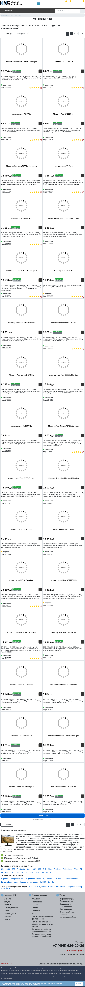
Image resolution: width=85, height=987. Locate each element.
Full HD (43, 882)
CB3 (2, 869)
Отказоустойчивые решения (67, 913)
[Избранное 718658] (40, 655)
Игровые (5, 879)
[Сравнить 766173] (78, 553)
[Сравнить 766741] (36, 346)
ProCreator (21, 869)
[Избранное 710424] (82, 136)
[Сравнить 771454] (78, 759)
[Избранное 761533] (82, 708)
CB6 (8, 869)
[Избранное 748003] (40, 398)
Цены (6, 911)
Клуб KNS (36, 899)
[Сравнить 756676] (36, 502)
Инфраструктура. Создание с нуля (67, 900)
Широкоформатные (9, 882)
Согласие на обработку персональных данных (41, 930)
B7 (81, 869)
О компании (9, 899)
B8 (2, 872)
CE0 (13, 869)
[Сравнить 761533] (78, 708)
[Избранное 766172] (40, 552)
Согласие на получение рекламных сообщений (41, 935)
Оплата (35, 908)
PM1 (22, 872)
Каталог (7, 11)
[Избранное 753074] (82, 810)
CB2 (7, 872)
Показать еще (42, 815)
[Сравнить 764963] (78, 502)
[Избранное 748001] (40, 136)
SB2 (34, 869)
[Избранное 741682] (40, 759)
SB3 (39, 869)
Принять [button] (79, 984)
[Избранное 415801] (82, 188)
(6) (77, 452)
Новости (7, 917)
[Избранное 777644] (82, 604)
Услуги (7, 902)
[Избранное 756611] (40, 810)
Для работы (48, 879)
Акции (34, 914)
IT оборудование (11, 908)
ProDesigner (67, 869)
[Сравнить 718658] (36, 655)
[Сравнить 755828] (36, 708)
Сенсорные (59, 879)
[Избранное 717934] (40, 293)
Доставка (36, 911)
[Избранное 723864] (40, 188)
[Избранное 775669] (82, 242)
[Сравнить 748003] (36, 398)
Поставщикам (10, 914)
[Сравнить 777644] (78, 604)
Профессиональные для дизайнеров (26, 879)
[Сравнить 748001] (36, 136)
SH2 (44, 869)
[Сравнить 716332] (36, 603)
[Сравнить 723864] (36, 189)
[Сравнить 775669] (78, 242)
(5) (77, 140)
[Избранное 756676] (40, 502)
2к (49, 882)
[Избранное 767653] (40, 449)
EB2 (12, 872)
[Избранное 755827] (82, 656)
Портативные (72, 879)
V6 (47, 872)
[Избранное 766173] (82, 552)
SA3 (29, 869)
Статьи (7, 920)
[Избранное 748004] (82, 345)
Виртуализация (66, 909)
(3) (35, 88)
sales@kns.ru (78, 951)
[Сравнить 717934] (36, 293)
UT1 (37, 872)
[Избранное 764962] (82, 398)
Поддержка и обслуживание (66, 905)
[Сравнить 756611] (36, 810)
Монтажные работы (68, 917)
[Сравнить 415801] (78, 189)
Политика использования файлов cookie (42, 918)
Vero (76, 869)
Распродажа (37, 902)
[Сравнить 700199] (36, 241)
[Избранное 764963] (82, 502)
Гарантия (35, 905)
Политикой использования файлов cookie (26, 985)
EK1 (17, 872)
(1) (77, 88)
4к (53, 882)
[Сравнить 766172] (36, 553)
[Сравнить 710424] (78, 136)
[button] (64, 34)
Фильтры (7, 34)
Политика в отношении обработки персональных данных (42, 924)
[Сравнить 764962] (78, 398)
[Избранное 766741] (40, 346)
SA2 (32, 872)
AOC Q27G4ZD (34, 887)
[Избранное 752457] (82, 84)
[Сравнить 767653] (36, 449)
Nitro (50, 869)
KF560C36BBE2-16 (61, 887)
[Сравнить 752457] (78, 84)
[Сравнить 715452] (78, 448)
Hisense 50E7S (47, 887)
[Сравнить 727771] (36, 84)
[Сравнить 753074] (78, 810)
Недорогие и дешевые (29, 882)
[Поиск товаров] (67, 11)
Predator (57, 869)
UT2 (42, 872)
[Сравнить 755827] (78, 656)
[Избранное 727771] (40, 84)
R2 (27, 872)
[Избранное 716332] (40, 603)
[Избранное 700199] (40, 241)
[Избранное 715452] (82, 448)
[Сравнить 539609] (78, 293)
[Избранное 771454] (82, 759)
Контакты (8, 905)
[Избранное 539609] (82, 293)
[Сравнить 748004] (78, 345)
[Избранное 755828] (40, 708)
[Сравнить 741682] (36, 759)
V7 (51, 872)
